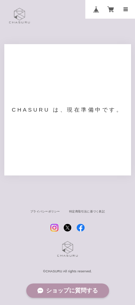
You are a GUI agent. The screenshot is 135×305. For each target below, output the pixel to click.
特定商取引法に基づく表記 (89, 215)
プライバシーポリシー (42, 215)
